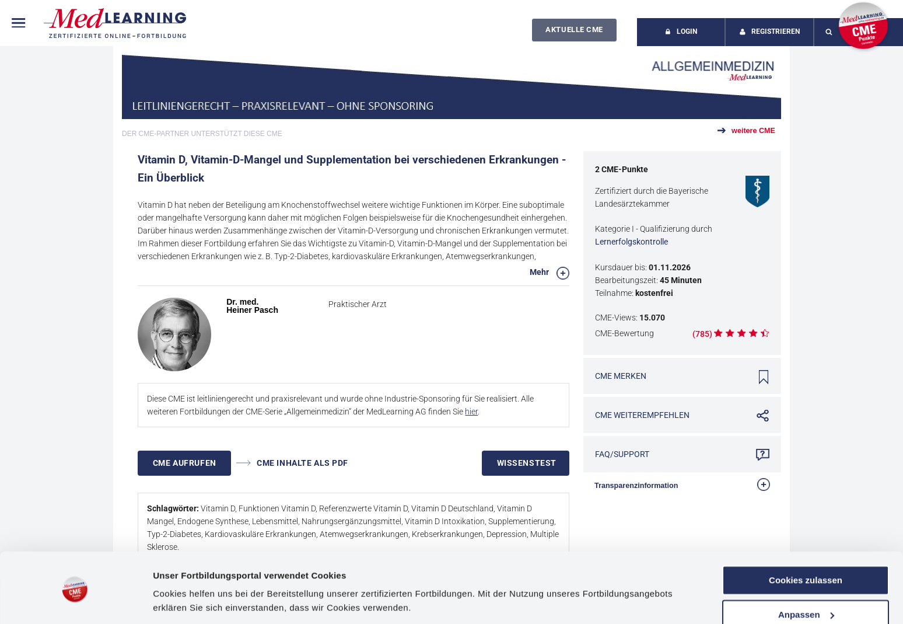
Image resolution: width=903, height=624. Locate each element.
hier (471, 411)
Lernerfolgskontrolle (631, 241)
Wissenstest (526, 463)
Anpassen (806, 575)
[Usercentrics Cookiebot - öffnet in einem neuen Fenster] (75, 601)
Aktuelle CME (574, 29)
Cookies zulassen (805, 541)
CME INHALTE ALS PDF (292, 463)
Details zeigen (182, 601)
